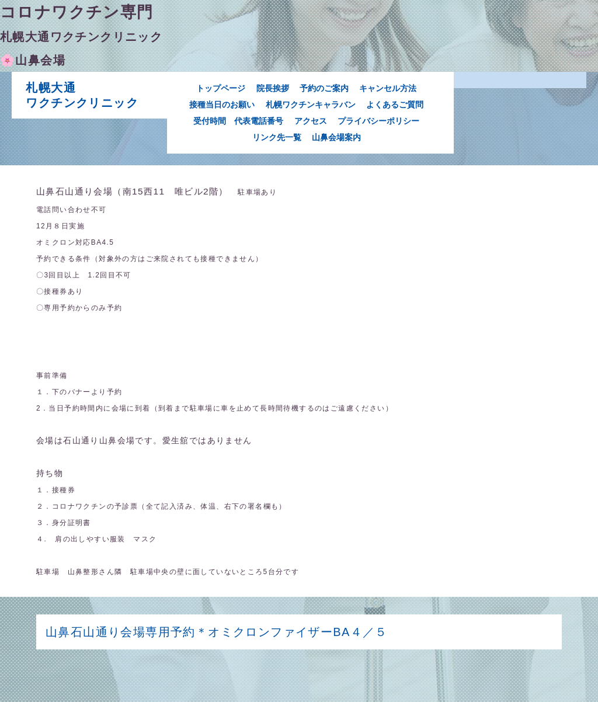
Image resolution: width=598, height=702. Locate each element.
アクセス (310, 121)
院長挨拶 (272, 88)
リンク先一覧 (276, 137)
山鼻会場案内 (336, 137)
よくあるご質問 (394, 104)
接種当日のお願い (222, 104)
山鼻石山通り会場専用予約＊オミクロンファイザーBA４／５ (229, 631)
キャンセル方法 (387, 88)
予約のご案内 (324, 88)
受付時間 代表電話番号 (238, 121)
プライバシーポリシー (378, 121)
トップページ (220, 88)
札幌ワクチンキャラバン (311, 104)
